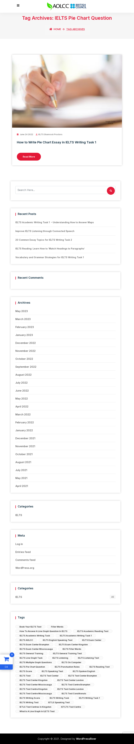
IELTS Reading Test (41, 666)
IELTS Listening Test (30, 658)
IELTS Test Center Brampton (24, 675)
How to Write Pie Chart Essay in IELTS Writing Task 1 (56, 142)
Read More (29, 156)
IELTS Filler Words (13, 649)
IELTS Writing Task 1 (31, 698)
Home (55, 29)
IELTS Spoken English (25, 671)
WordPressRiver (86, 738)
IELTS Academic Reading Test (34, 631)
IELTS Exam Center (33, 640)
